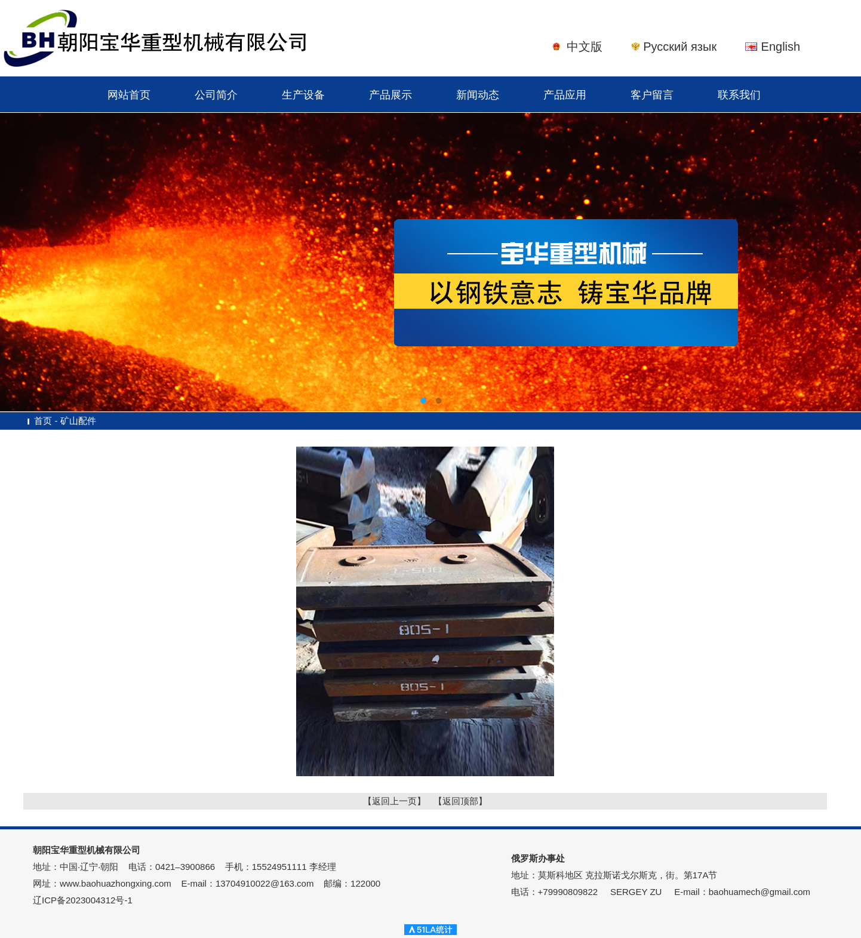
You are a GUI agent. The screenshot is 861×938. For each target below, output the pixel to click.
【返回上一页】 (394, 801)
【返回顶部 (455, 801)
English (781, 46)
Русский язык (680, 46)
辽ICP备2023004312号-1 (83, 900)
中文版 (584, 46)
